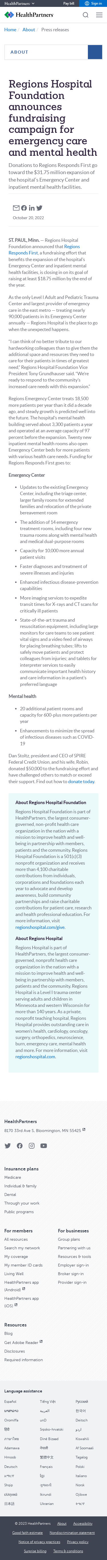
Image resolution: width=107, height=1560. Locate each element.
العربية (44, 1411)
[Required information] (23, 1360)
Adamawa (11, 1448)
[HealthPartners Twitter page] (7, 1147)
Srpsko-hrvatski (51, 1429)
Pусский (82, 1402)
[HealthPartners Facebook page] (19, 1147)
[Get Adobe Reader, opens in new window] (24, 1343)
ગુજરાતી (45, 1485)
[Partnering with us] (74, 1248)
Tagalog (82, 1457)
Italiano (81, 1476)
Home (10, 29)
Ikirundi (45, 1495)
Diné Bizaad (49, 1439)
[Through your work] (21, 1203)
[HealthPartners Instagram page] (31, 1147)
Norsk (80, 1485)
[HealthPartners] (20, 3)
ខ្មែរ (42, 1476)
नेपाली (44, 1448)
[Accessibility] (82, 1524)
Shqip (8, 1485)
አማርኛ (9, 1476)
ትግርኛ (80, 1504)
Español (10, 1402)
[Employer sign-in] (73, 1265)
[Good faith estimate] (27, 1533)
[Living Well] (13, 1274)
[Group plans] (69, 1239)
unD (43, 1420)
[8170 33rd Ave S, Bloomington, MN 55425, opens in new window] (45, 1131)
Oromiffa (11, 1420)
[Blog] (8, 1333)
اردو (78, 1429)
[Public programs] (19, 1212)
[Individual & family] (20, 1186)
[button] (93, 3)
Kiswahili (82, 1439)
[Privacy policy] (77, 1542)
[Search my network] (22, 1248)
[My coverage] (16, 1256)
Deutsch (10, 1467)
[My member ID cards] (23, 1265)
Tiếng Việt (48, 1402)
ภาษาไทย (11, 1439)
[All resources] (16, 1239)
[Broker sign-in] (71, 1274)
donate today (81, 781)
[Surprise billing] (35, 1551)
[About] (61, 1524)
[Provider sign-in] (72, 1282)
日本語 (9, 1504)
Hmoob (10, 1457)
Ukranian (47, 1504)
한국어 (81, 1411)
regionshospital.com (35, 1056)
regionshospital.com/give (39, 927)
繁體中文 (47, 1457)
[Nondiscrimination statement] (72, 1533)
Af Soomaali (85, 1448)
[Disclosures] (14, 1351)
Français (46, 1467)
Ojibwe (81, 1495)
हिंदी (6, 1429)
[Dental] (10, 1195)
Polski (80, 1467)
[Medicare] (12, 1177)
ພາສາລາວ (11, 1411)
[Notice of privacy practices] (39, 1542)
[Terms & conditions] (68, 1551)
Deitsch (82, 1420)
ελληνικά (10, 1495)
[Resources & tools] (74, 1256)
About (29, 29)
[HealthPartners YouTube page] (43, 1147)
